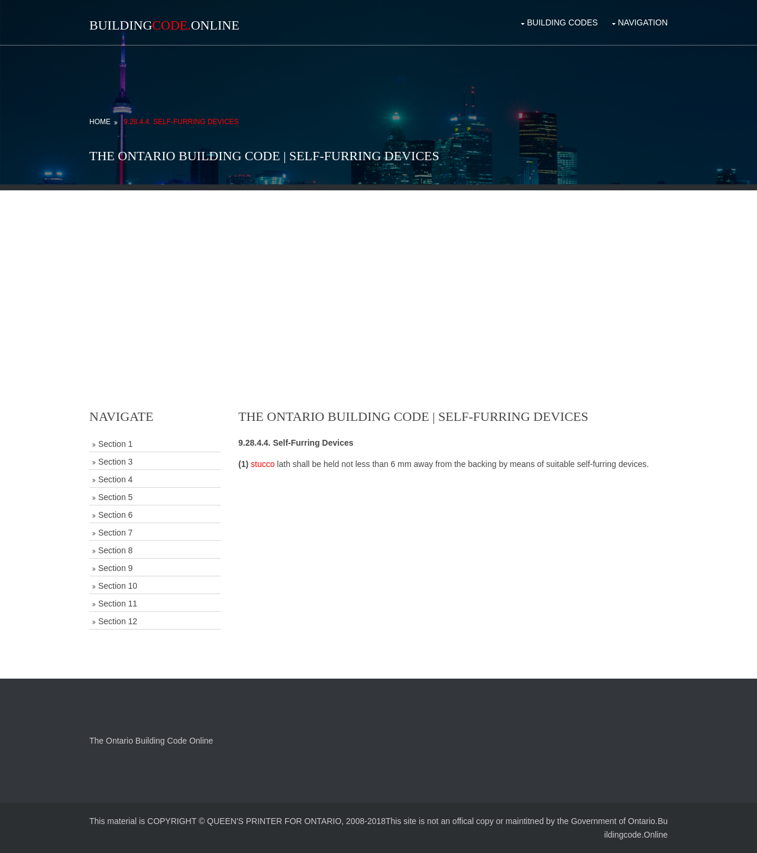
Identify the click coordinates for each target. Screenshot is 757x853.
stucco (262, 464)
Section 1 (115, 444)
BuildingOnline (164, 25)
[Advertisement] (378, 273)
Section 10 (117, 586)
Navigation (643, 22)
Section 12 (117, 621)
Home (100, 122)
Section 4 (115, 479)
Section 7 (115, 532)
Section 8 (115, 550)
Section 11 (117, 603)
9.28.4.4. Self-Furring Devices (181, 122)
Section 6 (115, 515)
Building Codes (562, 22)
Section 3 (115, 461)
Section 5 (115, 497)
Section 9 (115, 568)
